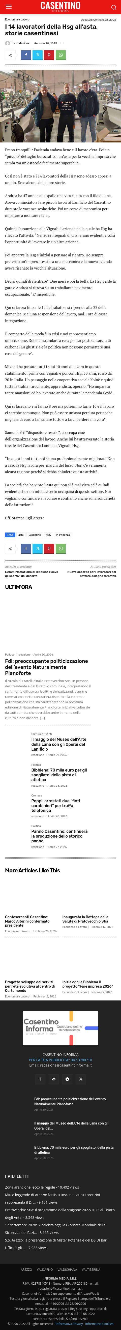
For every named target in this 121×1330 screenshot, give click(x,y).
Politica (10, 654)
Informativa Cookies (99, 1324)
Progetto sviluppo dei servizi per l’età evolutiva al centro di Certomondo (30, 986)
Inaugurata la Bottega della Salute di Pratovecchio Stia (86, 919)
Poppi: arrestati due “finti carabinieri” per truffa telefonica (55, 806)
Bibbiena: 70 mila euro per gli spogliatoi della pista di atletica (59, 775)
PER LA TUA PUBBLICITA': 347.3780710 (60, 1059)
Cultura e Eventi (41, 734)
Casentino (34, 535)
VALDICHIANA (67, 1269)
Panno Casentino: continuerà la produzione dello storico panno (59, 836)
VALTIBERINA (91, 1269)
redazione (22, 43)
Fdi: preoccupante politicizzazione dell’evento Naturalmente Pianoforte (46, 667)
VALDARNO (45, 1269)
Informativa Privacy (69, 1324)
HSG (48, 535)
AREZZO (26, 1269)
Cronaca (36, 795)
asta (20, 535)
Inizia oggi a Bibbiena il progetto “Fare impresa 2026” (88, 984)
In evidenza (63, 535)
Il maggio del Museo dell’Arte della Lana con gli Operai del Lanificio (58, 744)
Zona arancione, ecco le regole (30, 1187)
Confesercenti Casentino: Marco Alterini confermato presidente (27, 921)
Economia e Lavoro (17, 19)
